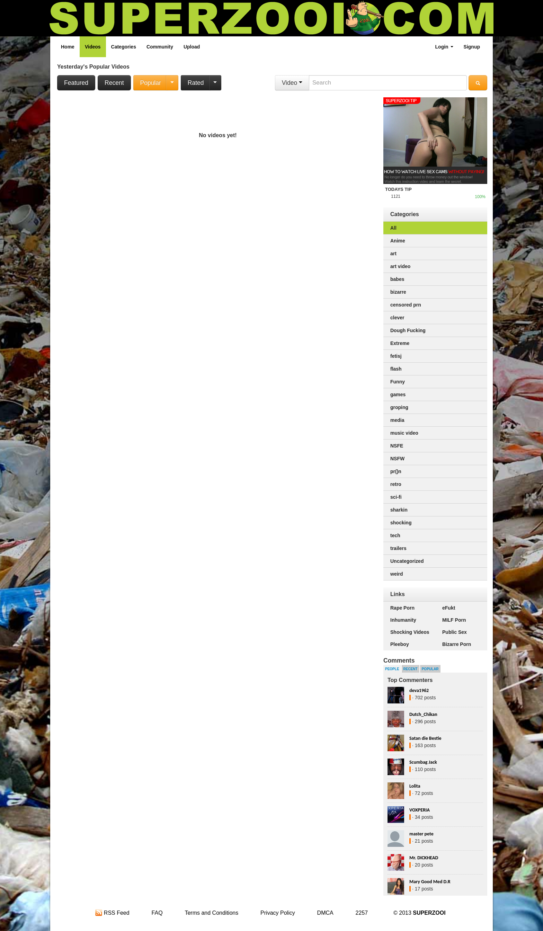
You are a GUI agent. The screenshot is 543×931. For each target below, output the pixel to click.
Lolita (414, 786)
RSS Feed (112, 913)
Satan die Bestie (425, 738)
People (392, 669)
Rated (196, 82)
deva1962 (419, 690)
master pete (421, 834)
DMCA (325, 913)
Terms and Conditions (211, 913)
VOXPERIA (419, 810)
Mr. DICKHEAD (423, 858)
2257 (362, 913)
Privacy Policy (277, 913)
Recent (114, 82)
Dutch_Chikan (423, 714)
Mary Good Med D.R (430, 882)
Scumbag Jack (423, 762)
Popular (150, 82)
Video (292, 82)
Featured (76, 82)
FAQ (157, 913)
